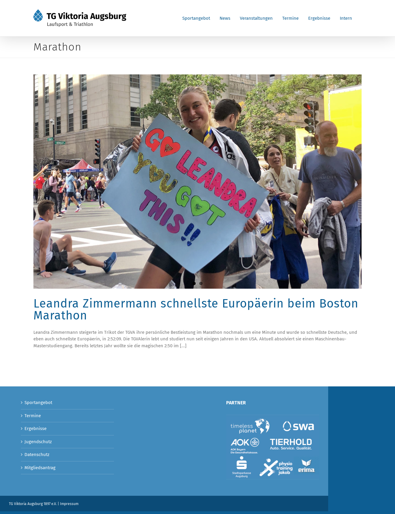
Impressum (69, 504)
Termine (32, 415)
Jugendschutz (38, 441)
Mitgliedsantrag (39, 467)
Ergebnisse (35, 428)
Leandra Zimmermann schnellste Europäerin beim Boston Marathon (195, 309)
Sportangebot (38, 402)
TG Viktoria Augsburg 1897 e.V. (33, 504)
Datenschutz (37, 454)
